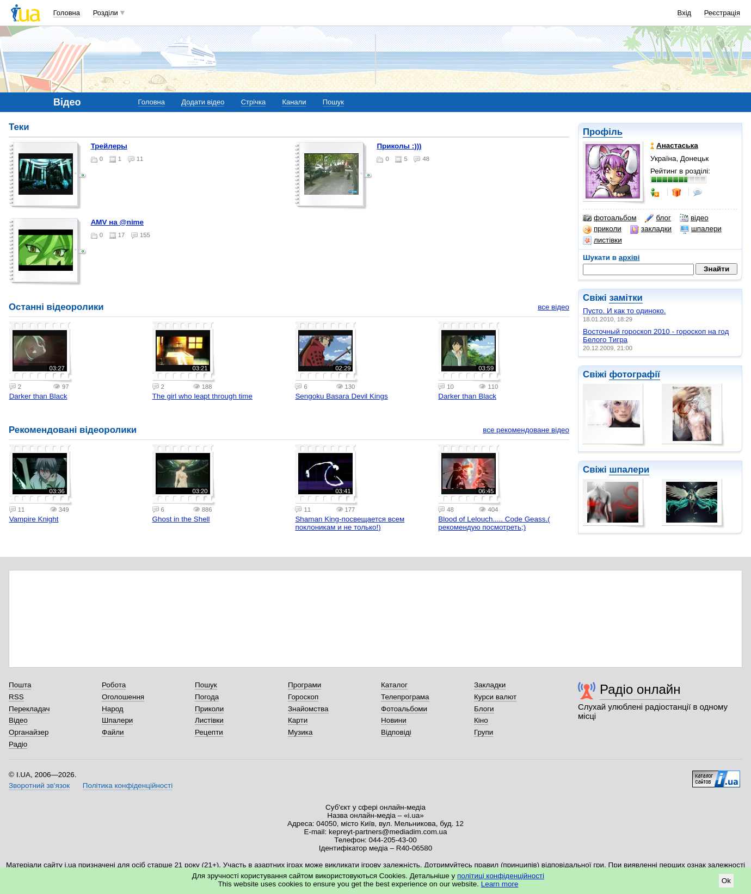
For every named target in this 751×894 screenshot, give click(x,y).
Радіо (18, 744)
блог (657, 218)
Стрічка (253, 102)
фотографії (634, 374)
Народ (113, 709)
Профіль (603, 132)
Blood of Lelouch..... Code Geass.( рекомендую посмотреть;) (494, 523)
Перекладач (29, 709)
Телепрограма (405, 697)
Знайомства (308, 709)
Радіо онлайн (640, 689)
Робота (114, 685)
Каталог (394, 685)
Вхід (685, 13)
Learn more (500, 884)
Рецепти (209, 732)
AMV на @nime (117, 222)
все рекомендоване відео (526, 430)
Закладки (490, 685)
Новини (394, 720)
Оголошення (123, 697)
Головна (66, 13)
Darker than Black (38, 396)
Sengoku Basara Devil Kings (341, 396)
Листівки (209, 720)
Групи (483, 732)
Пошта (20, 685)
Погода (207, 697)
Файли (113, 732)
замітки (626, 298)
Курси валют (495, 697)
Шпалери (117, 720)
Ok (726, 881)
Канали (294, 102)
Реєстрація (722, 13)
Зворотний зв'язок (39, 785)
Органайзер (28, 732)
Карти (297, 720)
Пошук (333, 102)
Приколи (209, 709)
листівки (602, 240)
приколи (602, 229)
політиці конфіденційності (500, 876)
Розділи (105, 13)
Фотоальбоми (404, 709)
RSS (16, 697)
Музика (300, 732)
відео (694, 218)
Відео (18, 720)
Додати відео (202, 102)
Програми (304, 685)
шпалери (701, 229)
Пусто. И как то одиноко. (624, 311)
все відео (553, 307)
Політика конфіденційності (128, 785)
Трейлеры (109, 146)
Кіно (481, 720)
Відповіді (396, 732)
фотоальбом (609, 218)
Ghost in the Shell (181, 519)
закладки (651, 229)
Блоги (484, 709)
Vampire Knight (34, 519)
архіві (629, 257)
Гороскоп (303, 697)
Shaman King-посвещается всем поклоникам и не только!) (349, 523)
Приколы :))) (399, 146)
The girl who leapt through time (202, 396)
